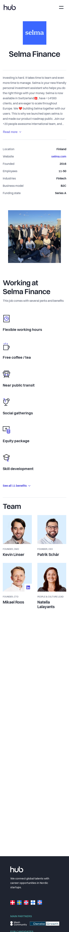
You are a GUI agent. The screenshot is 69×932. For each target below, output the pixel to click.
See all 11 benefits (16, 485)
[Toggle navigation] (61, 7)
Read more (12, 131)
